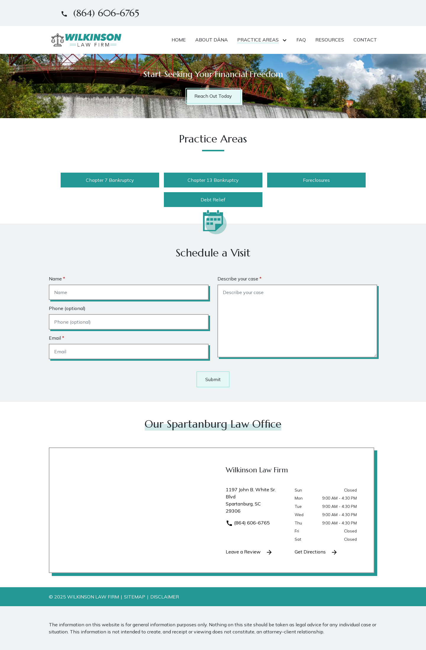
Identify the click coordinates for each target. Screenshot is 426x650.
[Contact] (365, 39)
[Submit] (213, 379)
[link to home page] (86, 39)
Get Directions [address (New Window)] (316, 552)
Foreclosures (316, 180)
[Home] (179, 39)
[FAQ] (301, 39)
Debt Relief (213, 200)
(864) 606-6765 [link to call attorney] (248, 523)
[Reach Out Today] (213, 96)
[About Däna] (211, 39)
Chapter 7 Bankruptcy (110, 180)
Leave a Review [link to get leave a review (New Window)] (249, 552)
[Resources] (329, 39)
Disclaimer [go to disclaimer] (164, 597)
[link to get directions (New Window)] (256, 502)
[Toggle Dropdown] (286, 40)
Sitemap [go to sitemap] (134, 597)
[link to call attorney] (97, 13)
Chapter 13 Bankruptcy (213, 180)
